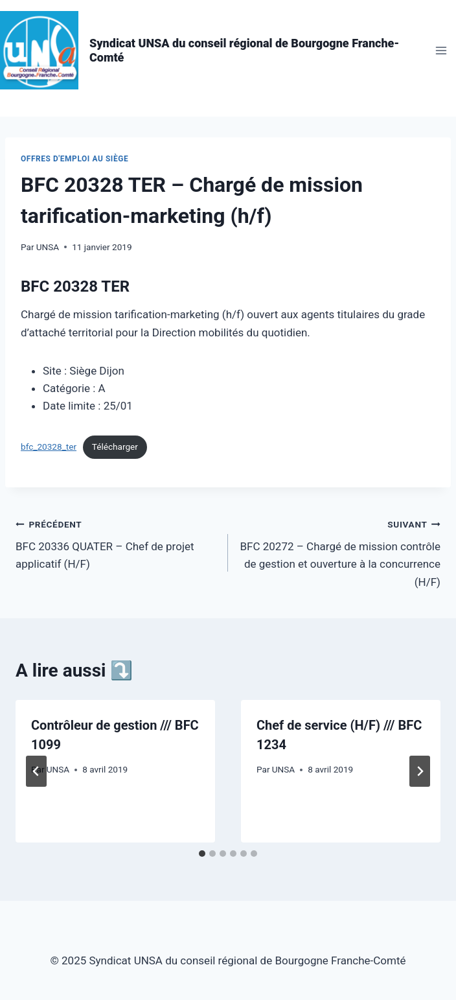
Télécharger (115, 446)
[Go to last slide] (36, 771)
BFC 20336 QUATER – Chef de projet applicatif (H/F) (116, 543)
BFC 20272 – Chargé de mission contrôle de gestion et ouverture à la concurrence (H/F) (339, 551)
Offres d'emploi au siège (74, 158)
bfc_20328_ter (48, 446)
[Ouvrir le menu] (441, 50)
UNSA (47, 247)
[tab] (202, 853)
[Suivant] (419, 771)
